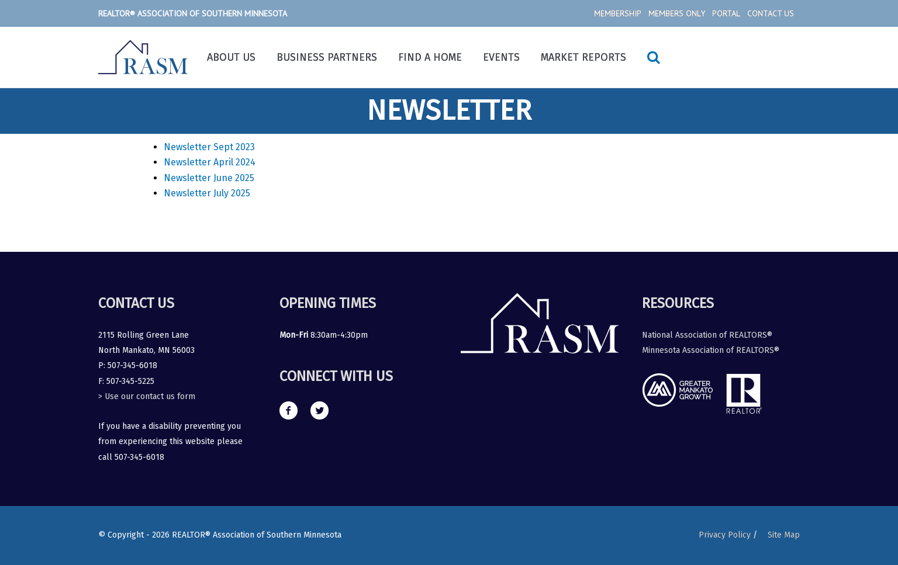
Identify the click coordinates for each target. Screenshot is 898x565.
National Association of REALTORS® (707, 335)
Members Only (676, 13)
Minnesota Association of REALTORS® (710, 350)
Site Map (784, 535)
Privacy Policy (725, 535)
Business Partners (327, 57)
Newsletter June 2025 (209, 177)
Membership (617, 13)
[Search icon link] (653, 57)
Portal (726, 13)
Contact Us (770, 13)
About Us (231, 57)
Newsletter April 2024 (209, 162)
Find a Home (430, 57)
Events (501, 57)
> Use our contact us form (146, 396)
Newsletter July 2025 (207, 193)
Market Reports (583, 57)
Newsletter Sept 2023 (209, 146)
